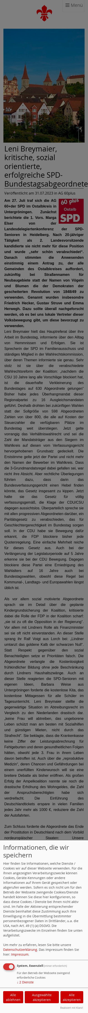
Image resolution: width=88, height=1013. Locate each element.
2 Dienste (25, 982)
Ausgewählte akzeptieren (42, 997)
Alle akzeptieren (72, 997)
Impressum (19, 954)
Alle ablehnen (13, 997)
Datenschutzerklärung (20, 949)
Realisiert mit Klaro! (71, 1007)
